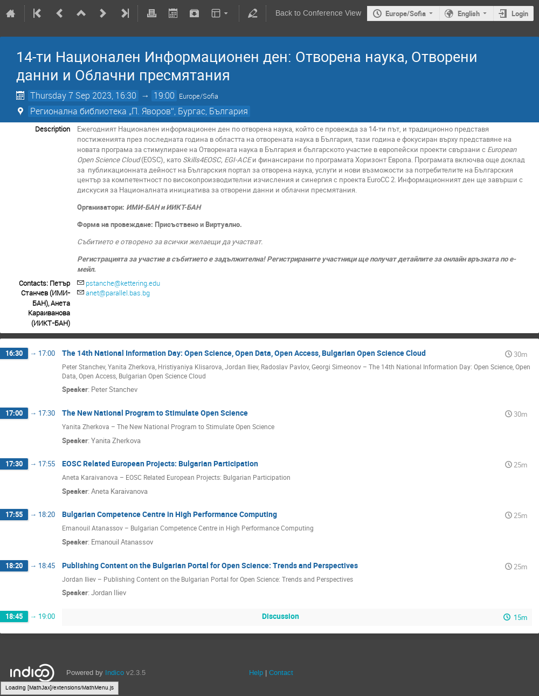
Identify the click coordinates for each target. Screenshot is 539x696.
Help (256, 672)
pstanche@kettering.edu (123, 283)
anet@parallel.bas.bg (118, 293)
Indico (114, 672)
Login (520, 13)
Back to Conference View (318, 13)
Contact (281, 672)
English (469, 13)
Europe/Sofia (405, 13)
